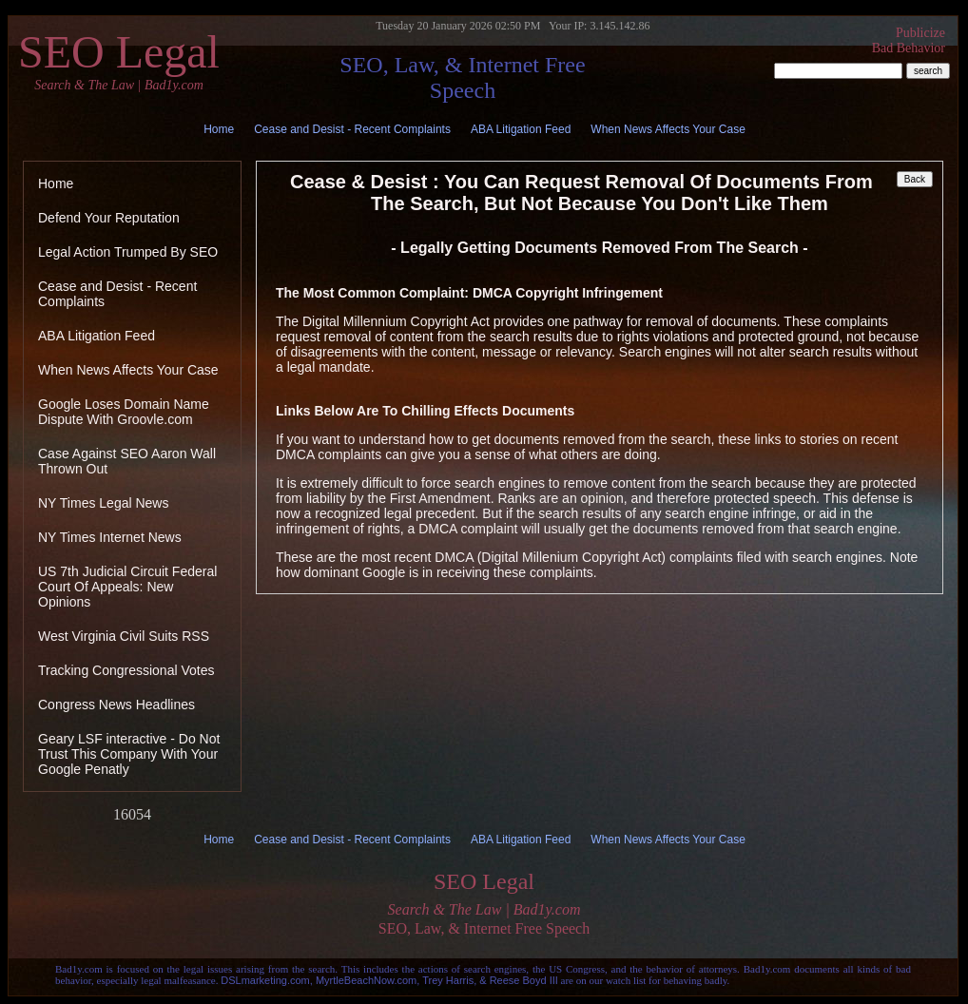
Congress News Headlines (116, 704)
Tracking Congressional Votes (126, 670)
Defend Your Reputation (109, 217)
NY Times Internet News (110, 537)
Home (218, 129)
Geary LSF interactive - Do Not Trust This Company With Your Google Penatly (129, 754)
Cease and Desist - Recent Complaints (352, 129)
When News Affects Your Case (667, 129)
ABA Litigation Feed (521, 129)
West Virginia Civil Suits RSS (123, 636)
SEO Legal (119, 60)
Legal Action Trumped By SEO (128, 252)
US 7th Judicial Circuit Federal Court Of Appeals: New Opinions (127, 586)
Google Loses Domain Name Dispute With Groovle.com (123, 411)
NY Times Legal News (103, 503)
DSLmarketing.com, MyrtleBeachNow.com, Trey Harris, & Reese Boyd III (389, 980)
